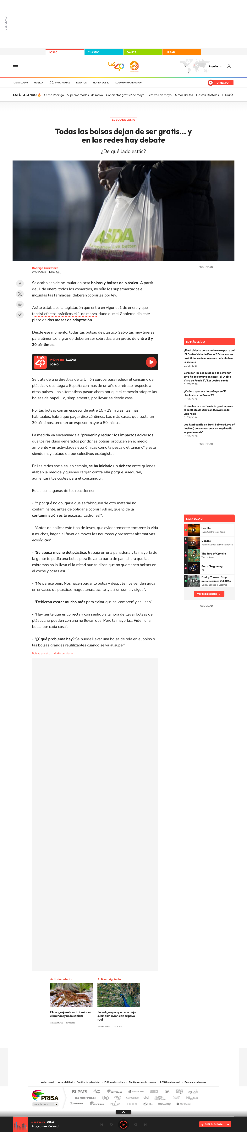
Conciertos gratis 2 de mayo (125, 95)
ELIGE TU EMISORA (213, 1124)
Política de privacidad (88, 1082)
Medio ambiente (63, 653)
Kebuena (189, 1096)
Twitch (139, 1041)
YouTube (116, 1041)
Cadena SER (153, 1092)
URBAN (170, 52)
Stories (147, 1041)
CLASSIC (93, 52)
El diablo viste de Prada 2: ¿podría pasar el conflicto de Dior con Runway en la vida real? (208, 409)
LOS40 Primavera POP (128, 82)
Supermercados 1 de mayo (85, 95)
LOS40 (53, 52)
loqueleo (164, 1102)
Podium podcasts (115, 1102)
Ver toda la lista (207, 593)
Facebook (20, 283)
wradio (117, 1096)
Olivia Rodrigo (54, 95)
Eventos (81, 82)
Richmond (77, 1102)
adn (178, 1092)
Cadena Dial (146, 1096)
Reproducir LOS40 (151, 362)
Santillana (116, 1092)
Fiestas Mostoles (207, 95)
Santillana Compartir (136, 1092)
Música (38, 82)
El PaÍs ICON (131, 1102)
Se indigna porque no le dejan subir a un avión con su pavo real (117, 1015)
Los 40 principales (98, 1092)
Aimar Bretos (184, 95)
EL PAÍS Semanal (160, 1096)
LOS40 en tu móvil (170, 1082)
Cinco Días (131, 1096)
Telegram (20, 314)
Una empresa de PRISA (45, 1095)
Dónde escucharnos (195, 1082)
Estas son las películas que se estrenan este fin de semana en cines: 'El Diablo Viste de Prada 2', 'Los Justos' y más (207, 376)
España (213, 66)
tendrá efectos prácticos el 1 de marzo (64, 313)
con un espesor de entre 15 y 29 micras (90, 410)
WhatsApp (20, 304)
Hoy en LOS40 (101, 82)
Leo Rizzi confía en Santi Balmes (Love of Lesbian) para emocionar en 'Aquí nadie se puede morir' (209, 428)
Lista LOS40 (21, 82)
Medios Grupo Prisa (45, 1104)
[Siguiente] (232, 95)
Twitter (20, 294)
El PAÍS (79, 1092)
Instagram (100, 1041)
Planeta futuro (175, 1096)
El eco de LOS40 (123, 119)
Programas (62, 82)
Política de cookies (114, 1082)
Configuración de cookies (142, 1082)
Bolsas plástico (41, 653)
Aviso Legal (47, 1082)
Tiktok (108, 1041)
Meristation (183, 1102)
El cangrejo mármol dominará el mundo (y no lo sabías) (70, 1014)
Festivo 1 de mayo (159, 95)
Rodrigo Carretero (45, 268)
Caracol (192, 1092)
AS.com (165, 1092)
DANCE (131, 52)
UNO (106, 1096)
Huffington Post (84, 1096)
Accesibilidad (65, 1082)
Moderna (96, 1102)
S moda (147, 1102)
